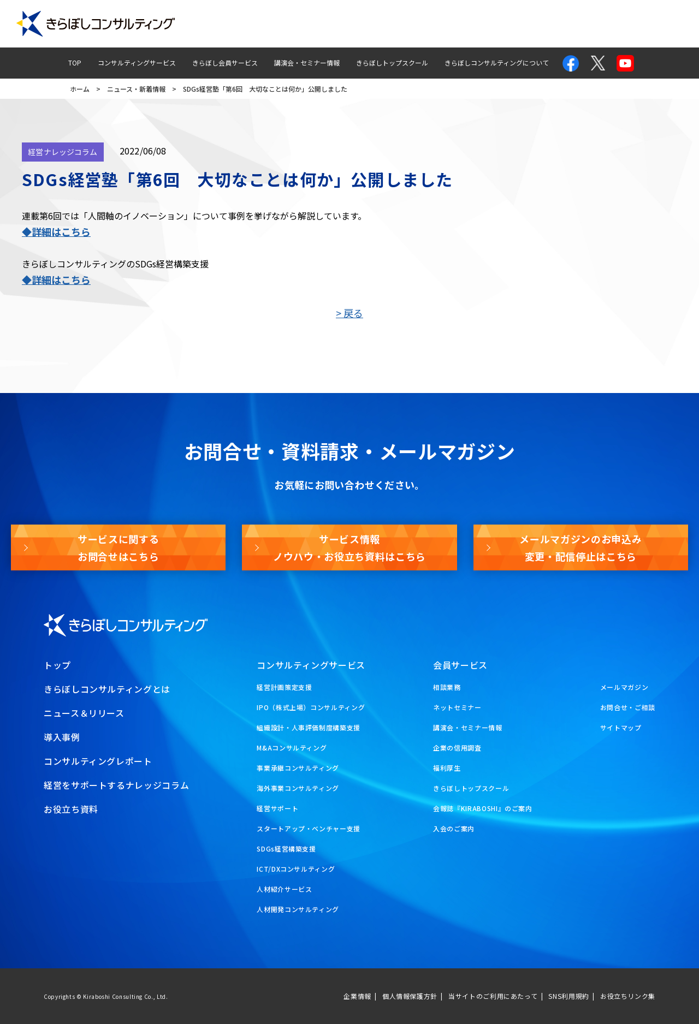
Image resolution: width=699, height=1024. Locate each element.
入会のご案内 (454, 828)
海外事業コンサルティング (298, 788)
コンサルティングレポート (350, 23)
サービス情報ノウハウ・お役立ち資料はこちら (349, 547)
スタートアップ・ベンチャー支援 (308, 828)
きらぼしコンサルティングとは (107, 688)
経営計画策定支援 (284, 687)
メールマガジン (585, 23)
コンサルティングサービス (137, 62)
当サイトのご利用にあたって (492, 996)
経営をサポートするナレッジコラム (116, 784)
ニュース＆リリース (84, 712)
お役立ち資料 (656, 23)
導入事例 (268, 23)
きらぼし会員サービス (225, 62)
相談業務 (447, 687)
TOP (74, 62)
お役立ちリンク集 (627, 996)
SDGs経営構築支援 (286, 848)
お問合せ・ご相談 (627, 707)
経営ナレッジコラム (448, 23)
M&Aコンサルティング (292, 747)
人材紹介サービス (284, 889)
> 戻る (349, 313)
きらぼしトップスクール (392, 62)
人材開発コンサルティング (298, 909)
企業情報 (357, 996)
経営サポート (277, 808)
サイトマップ (621, 727)
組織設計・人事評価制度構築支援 (308, 727)
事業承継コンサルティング (298, 767)
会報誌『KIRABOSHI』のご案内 (482, 808)
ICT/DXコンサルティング (296, 868)
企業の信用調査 (457, 747)
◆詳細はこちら (56, 231)
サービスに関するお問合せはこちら (118, 547)
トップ (57, 664)
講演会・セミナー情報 (307, 62)
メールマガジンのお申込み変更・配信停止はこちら (580, 547)
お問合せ (520, 23)
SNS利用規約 (568, 996)
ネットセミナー (457, 707)
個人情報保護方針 (409, 996)
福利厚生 (447, 767)
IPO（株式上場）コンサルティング (311, 707)
